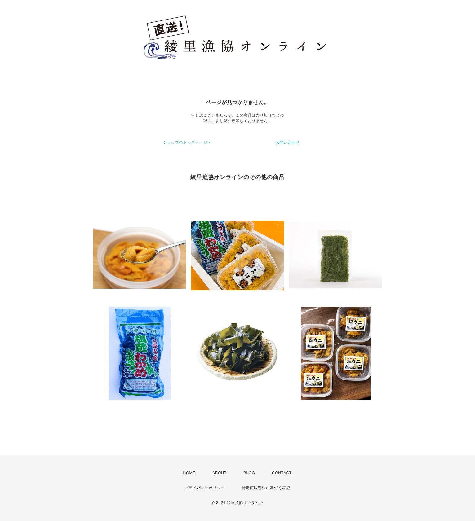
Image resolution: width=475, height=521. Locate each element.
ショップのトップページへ (187, 142)
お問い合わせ (288, 142)
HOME (189, 473)
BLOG (249, 473)
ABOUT (219, 473)
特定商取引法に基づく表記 (266, 488)
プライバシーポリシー (205, 488)
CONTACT (282, 473)
